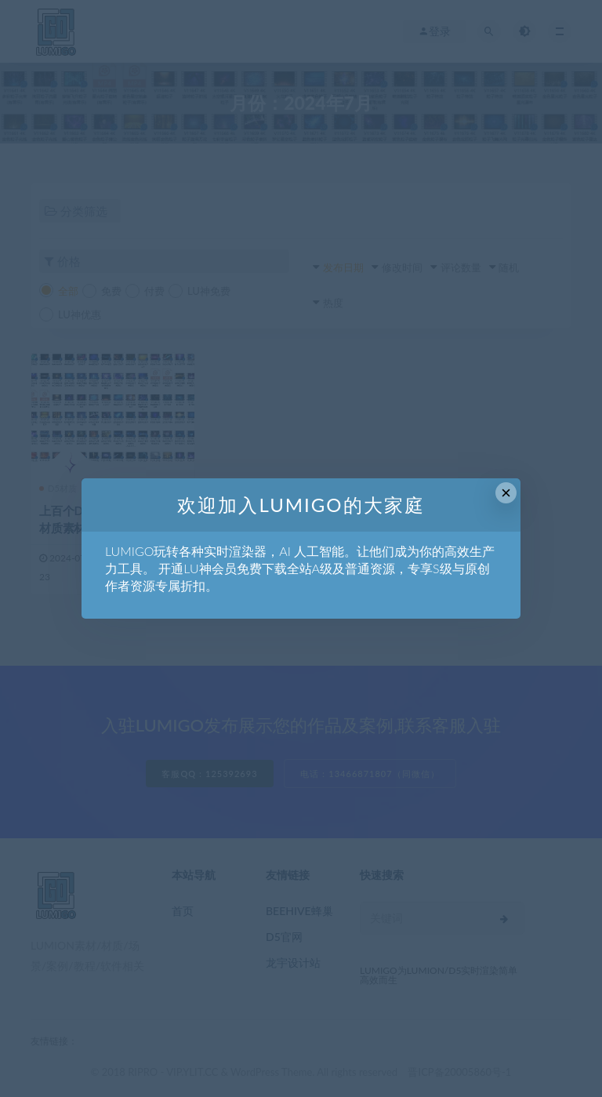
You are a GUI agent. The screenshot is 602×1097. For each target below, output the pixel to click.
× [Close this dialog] (506, 493)
